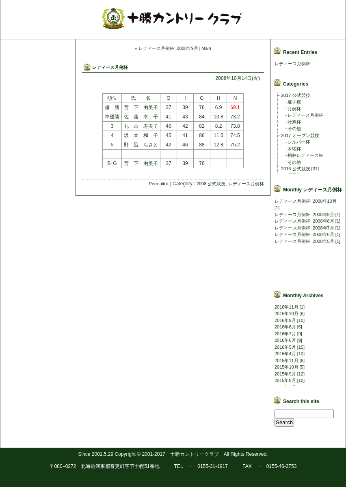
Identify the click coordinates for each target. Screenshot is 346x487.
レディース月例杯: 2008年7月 (304, 227)
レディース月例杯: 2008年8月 (304, 221)
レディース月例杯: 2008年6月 (304, 234)
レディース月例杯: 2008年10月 (306, 201)
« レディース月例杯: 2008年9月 (166, 48)
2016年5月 (285, 347)
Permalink (159, 183)
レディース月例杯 (110, 67)
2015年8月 (285, 380)
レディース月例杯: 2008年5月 (304, 241)
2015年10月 (286, 367)
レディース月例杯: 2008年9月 (304, 214)
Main (206, 48)
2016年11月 (286, 307)
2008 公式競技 (211, 183)
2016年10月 (286, 313)
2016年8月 (285, 326)
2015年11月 (286, 360)
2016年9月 (285, 320)
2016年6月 (285, 340)
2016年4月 (285, 353)
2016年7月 (285, 333)
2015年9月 (285, 373)
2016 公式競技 (295, 168)
